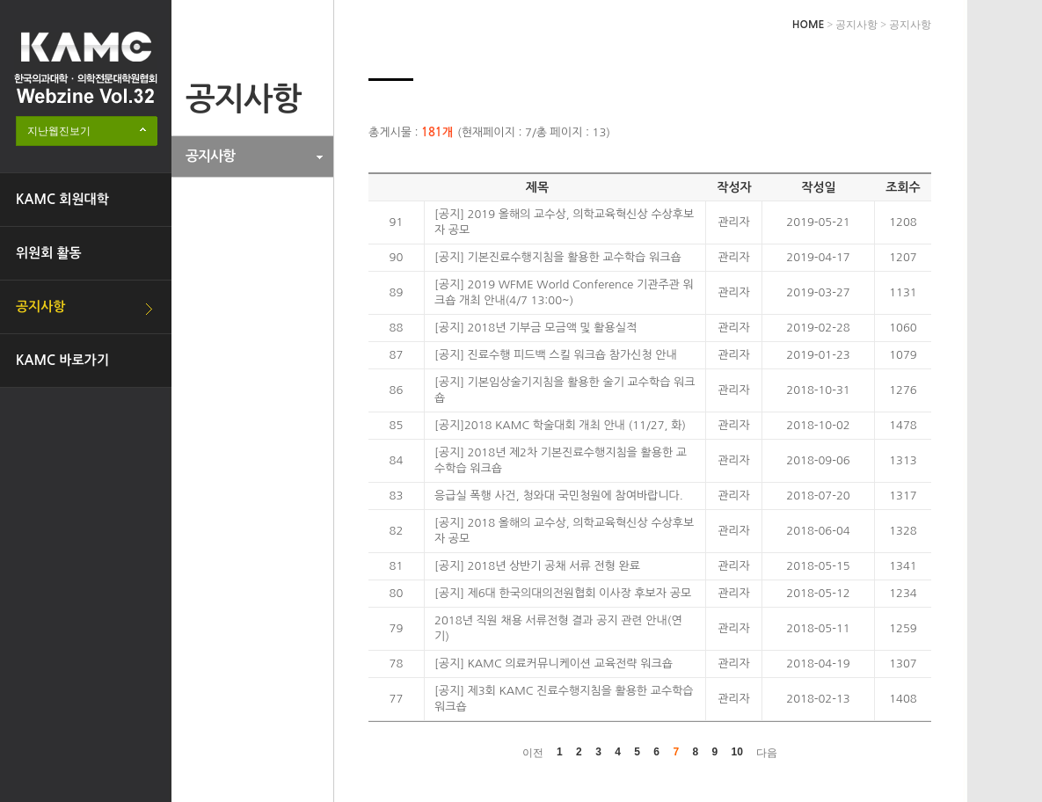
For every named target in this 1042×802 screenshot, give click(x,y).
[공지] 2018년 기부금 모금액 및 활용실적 (535, 327)
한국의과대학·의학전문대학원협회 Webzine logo (85, 68)
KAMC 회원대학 (62, 199)
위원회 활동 (49, 252)
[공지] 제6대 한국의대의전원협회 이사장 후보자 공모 (562, 593)
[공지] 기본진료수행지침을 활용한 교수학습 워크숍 (557, 257)
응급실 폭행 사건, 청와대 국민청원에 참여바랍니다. (558, 495)
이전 (532, 753)
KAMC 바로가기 (62, 360)
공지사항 (40, 306)
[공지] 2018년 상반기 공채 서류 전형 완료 (537, 566)
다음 (766, 753)
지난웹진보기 (59, 131)
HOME (808, 24)
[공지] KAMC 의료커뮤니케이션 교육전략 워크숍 (553, 663)
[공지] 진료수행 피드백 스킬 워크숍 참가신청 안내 (555, 355)
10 (737, 752)
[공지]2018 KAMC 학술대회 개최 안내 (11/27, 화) (560, 425)
